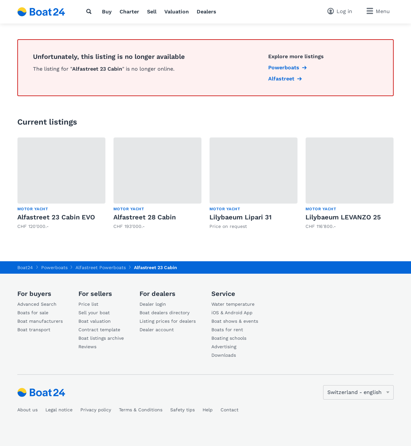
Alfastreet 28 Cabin (144, 217)
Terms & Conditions (140, 409)
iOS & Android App (232, 312)
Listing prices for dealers (168, 321)
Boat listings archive (101, 338)
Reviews (87, 346)
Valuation (176, 12)
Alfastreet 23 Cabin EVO (56, 217)
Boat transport (33, 329)
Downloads (223, 355)
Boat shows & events (234, 321)
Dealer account (157, 329)
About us (27, 409)
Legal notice (59, 409)
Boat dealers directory (164, 312)
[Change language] (358, 392)
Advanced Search (37, 304)
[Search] (90, 11)
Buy (107, 12)
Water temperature (233, 304)
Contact (229, 409)
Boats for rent (227, 329)
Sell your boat (94, 312)
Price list (88, 304)
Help (208, 409)
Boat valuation (94, 321)
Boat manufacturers (40, 321)
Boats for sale (32, 312)
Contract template (99, 329)
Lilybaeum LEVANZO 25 (343, 217)
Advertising (223, 346)
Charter (129, 12)
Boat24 (25, 267)
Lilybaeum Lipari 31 (240, 217)
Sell (151, 12)
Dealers (206, 12)
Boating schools (228, 338)
